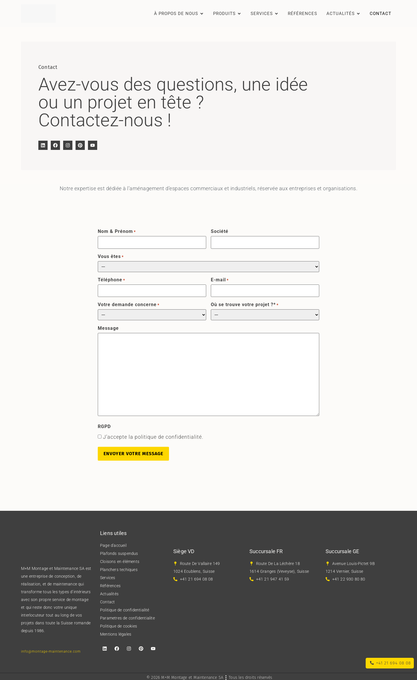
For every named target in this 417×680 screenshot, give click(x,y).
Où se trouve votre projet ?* (245, 303)
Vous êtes (111, 255)
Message (108, 326)
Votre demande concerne (128, 303)
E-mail (220, 279)
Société (219, 231)
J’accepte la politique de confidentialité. (153, 435)
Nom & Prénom (117, 231)
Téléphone (111, 279)
